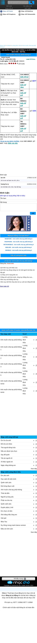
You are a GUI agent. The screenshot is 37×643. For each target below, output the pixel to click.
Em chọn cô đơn (6, 512)
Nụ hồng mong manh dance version (13, 527)
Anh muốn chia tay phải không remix (11, 384)
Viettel (8, 45)
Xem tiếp (34, 470)
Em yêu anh (5, 477)
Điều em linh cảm (7, 530)
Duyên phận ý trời (7, 509)
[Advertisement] (18, 308)
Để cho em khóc (6, 445)
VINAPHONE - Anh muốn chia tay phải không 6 (18, 243)
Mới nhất (9, 6)
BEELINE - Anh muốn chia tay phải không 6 (18, 249)
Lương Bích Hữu (16, 45)
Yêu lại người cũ (6, 459)
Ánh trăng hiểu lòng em (9, 516)
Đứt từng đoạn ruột (7, 487)
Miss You (4, 523)
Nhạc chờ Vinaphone (9, 14)
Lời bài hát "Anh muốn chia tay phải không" (18, 262)
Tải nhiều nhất (27, 6)
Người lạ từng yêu (7, 498)
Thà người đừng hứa (8, 449)
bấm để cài (24, 77)
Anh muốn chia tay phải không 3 (11, 367)
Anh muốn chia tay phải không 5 (11, 375)
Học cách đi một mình (8, 480)
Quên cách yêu (6, 484)
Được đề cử (9, 8)
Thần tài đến (5, 495)
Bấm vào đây (13, 143)
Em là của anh (6, 442)
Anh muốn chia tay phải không (11, 341)
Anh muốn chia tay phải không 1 (11, 350)
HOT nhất (28, 8)
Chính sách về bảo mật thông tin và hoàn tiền (18, 609)
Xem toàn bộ (4, 288)
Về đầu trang (18, 580)
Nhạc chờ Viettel (8, 11)
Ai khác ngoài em (7, 463)
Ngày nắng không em (8, 467)
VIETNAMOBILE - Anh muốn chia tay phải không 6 (18, 246)
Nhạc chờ (2, 45)
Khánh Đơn (10, 265)
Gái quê (3, 519)
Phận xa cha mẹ (6, 502)
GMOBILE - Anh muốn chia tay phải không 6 (18, 251)
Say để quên (5, 456)
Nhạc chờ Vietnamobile (28, 14)
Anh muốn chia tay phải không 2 (11, 358)
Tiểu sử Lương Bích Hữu (19, 257)
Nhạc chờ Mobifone (27, 11)
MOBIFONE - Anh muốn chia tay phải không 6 (18, 240)
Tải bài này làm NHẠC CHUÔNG (9, 141)
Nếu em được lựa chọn (9, 452)
